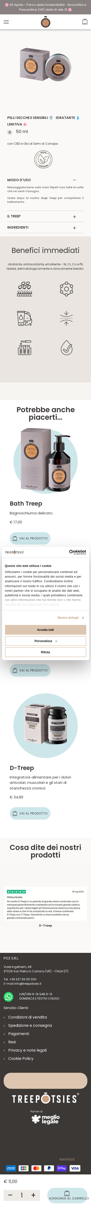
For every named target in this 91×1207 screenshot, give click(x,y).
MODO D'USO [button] (41, 180)
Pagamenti (18, 1034)
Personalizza (45, 641)
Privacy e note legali (27, 1050)
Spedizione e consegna (30, 1025)
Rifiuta (45, 652)
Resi (12, 1042)
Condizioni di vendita (27, 1017)
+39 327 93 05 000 (22, 979)
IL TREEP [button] (41, 216)
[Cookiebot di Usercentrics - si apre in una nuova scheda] (65, 552)
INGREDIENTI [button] (41, 227)
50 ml (21, 132)
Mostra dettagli (68, 617)
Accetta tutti (45, 630)
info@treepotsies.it (27, 984)
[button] (84, 21)
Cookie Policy (20, 1058)
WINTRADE (67, 1159)
